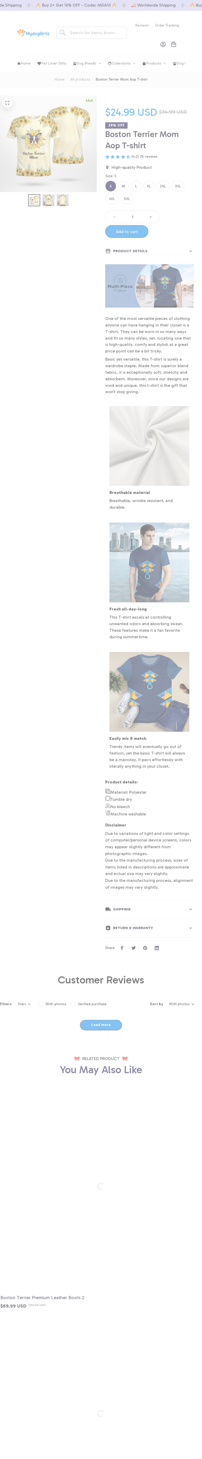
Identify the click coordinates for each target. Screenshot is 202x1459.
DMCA (30, 1435)
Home (59, 79)
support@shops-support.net (48, 1372)
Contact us (34, 1405)
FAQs (29, 1425)
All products (80, 79)
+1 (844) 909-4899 (40, 1365)
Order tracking (37, 1415)
